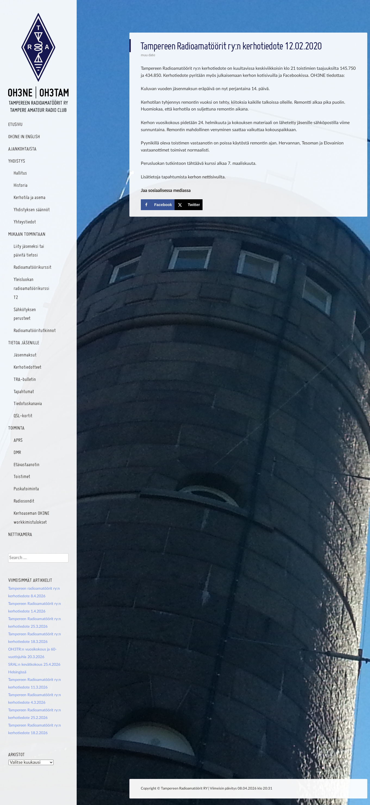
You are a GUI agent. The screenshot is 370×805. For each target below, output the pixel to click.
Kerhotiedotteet (27, 367)
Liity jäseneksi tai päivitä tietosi (29, 250)
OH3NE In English (24, 136)
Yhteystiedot (25, 222)
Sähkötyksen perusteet (25, 314)
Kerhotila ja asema (29, 197)
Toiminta (16, 428)
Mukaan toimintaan (26, 234)
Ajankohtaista (22, 148)
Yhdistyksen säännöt (32, 209)
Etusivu (15, 124)
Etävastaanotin (26, 464)
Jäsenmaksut (25, 355)
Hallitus (20, 173)
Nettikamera (20, 534)
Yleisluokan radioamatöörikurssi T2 (31, 288)
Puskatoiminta (26, 488)
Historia (20, 185)
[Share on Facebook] (157, 204)
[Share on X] (189, 204)
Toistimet (22, 476)
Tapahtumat (24, 391)
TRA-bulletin (25, 379)
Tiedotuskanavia (28, 403)
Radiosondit (24, 501)
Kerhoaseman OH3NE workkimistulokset (31, 517)
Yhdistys (16, 161)
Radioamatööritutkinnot (35, 330)
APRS (18, 440)
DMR (17, 452)
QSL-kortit (23, 415)
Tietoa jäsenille (23, 342)
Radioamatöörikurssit (32, 267)
